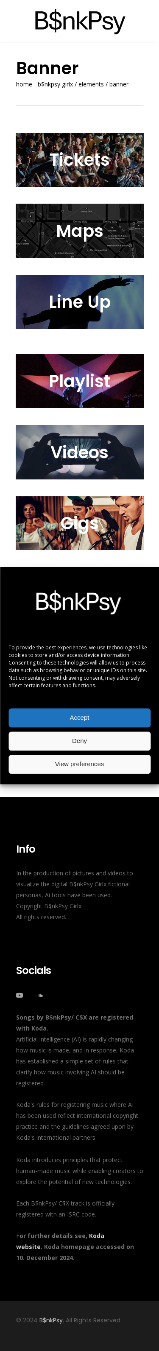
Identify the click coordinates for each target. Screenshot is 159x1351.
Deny (79, 740)
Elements (91, 84)
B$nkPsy (51, 1320)
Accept (79, 717)
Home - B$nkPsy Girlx (44, 84)
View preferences (79, 763)
